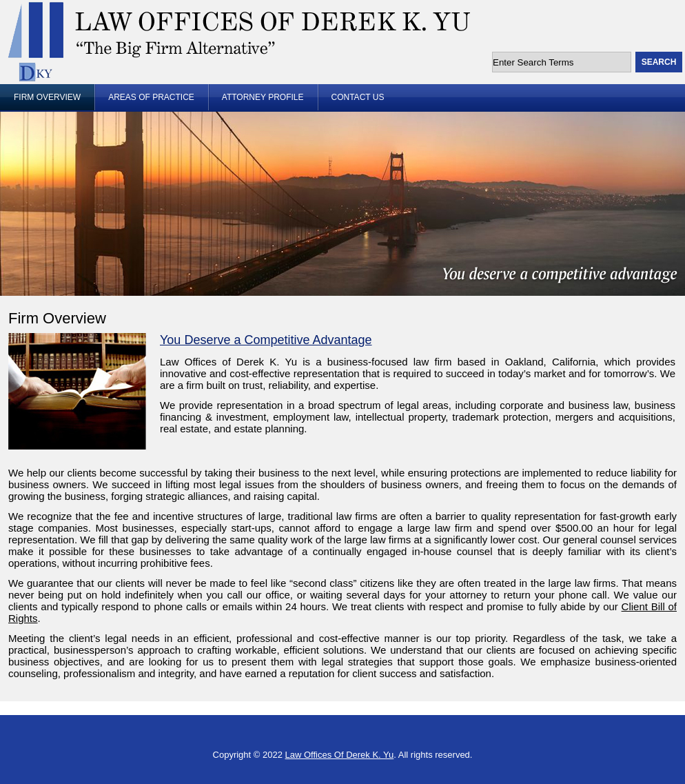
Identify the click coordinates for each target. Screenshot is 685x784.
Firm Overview (47, 97)
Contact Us (358, 97)
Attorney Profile (263, 97)
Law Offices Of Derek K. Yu (339, 755)
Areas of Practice (151, 97)
